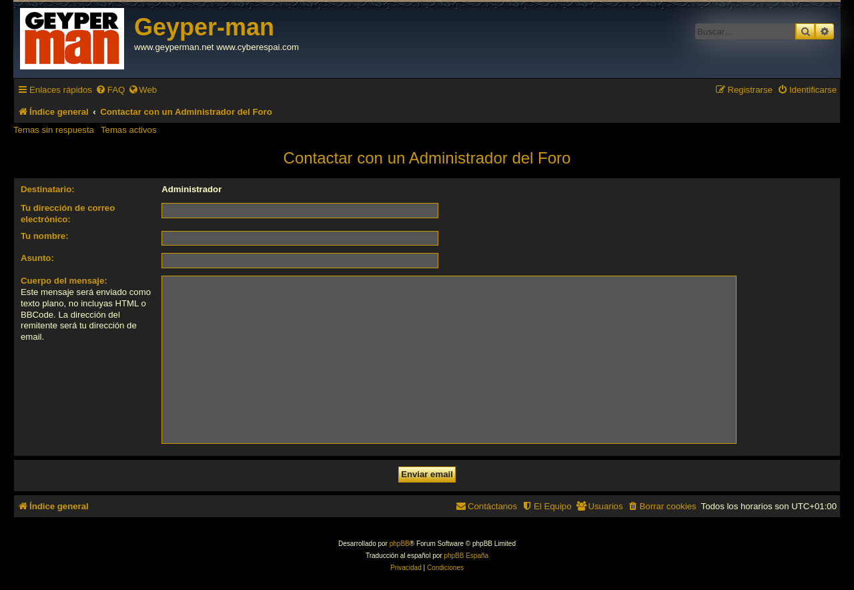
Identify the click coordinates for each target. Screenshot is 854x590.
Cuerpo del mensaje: (64, 281)
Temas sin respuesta (53, 130)
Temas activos (129, 130)
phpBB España (466, 555)
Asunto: (37, 258)
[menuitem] (110, 89)
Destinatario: (48, 189)
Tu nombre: (45, 236)
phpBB (400, 543)
